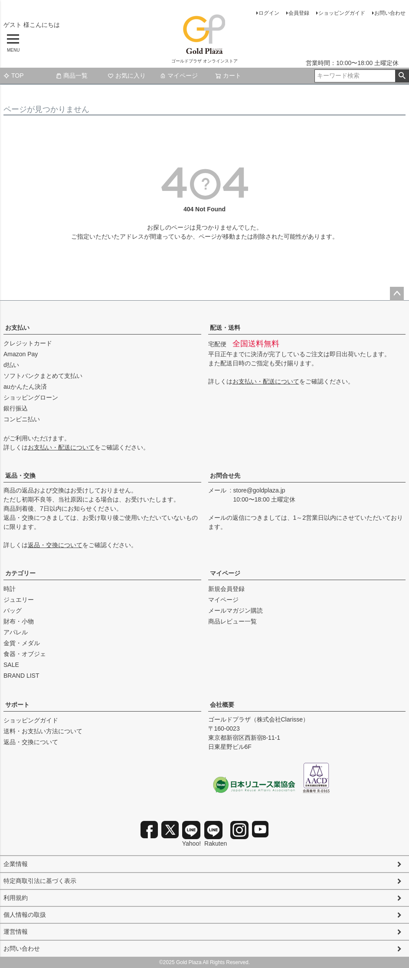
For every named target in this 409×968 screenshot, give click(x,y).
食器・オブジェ (24, 653)
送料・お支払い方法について (42, 731)
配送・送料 (225, 327)
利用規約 (15, 897)
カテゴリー (20, 573)
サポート (17, 704)
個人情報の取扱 (24, 914)
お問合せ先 (225, 475)
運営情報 (15, 931)
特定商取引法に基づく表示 (39, 880)
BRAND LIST (21, 675)
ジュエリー (18, 599)
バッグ (12, 610)
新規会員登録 (226, 588)
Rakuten (215, 834)
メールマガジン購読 (235, 610)
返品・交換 (20, 475)
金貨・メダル (21, 643)
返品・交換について (55, 544)
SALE (11, 664)
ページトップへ (397, 294)
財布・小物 (18, 621)
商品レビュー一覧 (232, 621)
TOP (13, 75)
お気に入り (127, 75)
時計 (9, 588)
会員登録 (298, 13)
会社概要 (222, 704)
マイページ (179, 75)
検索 (402, 76)
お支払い (17, 327)
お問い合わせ (390, 13)
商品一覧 (72, 75)
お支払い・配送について (61, 447)
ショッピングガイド (341, 13)
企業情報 (15, 863)
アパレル (15, 632)
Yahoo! (191, 834)
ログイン (268, 13)
